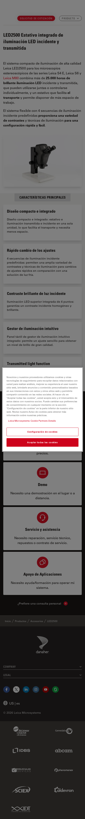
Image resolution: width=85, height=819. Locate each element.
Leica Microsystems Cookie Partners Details (32, 420)
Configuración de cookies (42, 431)
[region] (42, 409)
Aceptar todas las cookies (42, 442)
